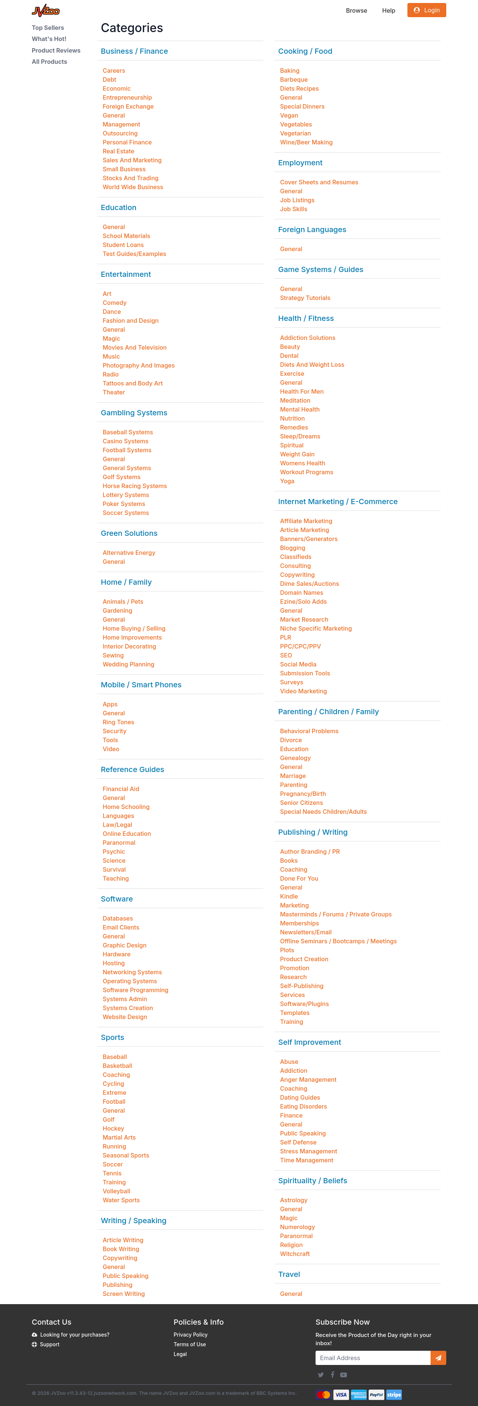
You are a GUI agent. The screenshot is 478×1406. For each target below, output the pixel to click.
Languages (118, 815)
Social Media (298, 664)
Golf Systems (122, 477)
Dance (112, 311)
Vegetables (296, 124)
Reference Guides (132, 769)
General (114, 115)
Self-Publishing (301, 986)
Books (289, 860)
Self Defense (298, 1142)
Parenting (293, 784)
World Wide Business (133, 187)
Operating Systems (130, 981)
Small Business (124, 169)
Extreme (114, 1092)
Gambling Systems (134, 412)
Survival (114, 869)
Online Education (127, 833)
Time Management (306, 1160)
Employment (300, 162)
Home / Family (126, 582)
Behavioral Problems (309, 731)
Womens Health (302, 463)
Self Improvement (309, 1042)
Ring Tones (118, 722)
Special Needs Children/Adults (323, 811)
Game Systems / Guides (320, 269)
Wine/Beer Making (306, 142)
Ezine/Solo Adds (303, 601)
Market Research (304, 619)
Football (114, 1101)
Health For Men (302, 391)
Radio (111, 374)
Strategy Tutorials (305, 297)
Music (111, 356)
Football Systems (127, 450)
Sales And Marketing (132, 160)
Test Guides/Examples (134, 253)
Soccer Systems (126, 512)
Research (293, 977)
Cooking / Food (305, 51)
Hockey (113, 1128)
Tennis (112, 1173)
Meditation (295, 400)
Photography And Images (139, 365)
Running (114, 1146)
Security (115, 731)
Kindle (289, 896)
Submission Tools (305, 673)
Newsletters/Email (306, 932)
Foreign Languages (312, 229)
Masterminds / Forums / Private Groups (336, 914)
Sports (112, 1037)
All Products (49, 61)
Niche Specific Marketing (316, 628)
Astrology (294, 1200)
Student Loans (123, 245)
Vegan (289, 115)
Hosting (114, 963)
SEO (286, 655)
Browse (356, 10)
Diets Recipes (299, 88)
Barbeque (294, 79)
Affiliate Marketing (306, 521)
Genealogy (295, 758)
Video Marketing (303, 691)
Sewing (113, 655)
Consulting (295, 565)
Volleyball (116, 1191)
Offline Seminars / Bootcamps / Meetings (338, 941)
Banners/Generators (309, 539)
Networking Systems (132, 972)
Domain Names (301, 592)
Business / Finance (134, 51)
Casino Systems (126, 441)
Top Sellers (48, 27)
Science (114, 860)
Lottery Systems (126, 495)
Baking (289, 70)
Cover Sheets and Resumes (319, 182)
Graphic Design (124, 945)
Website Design (125, 1017)
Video (111, 749)
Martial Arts (119, 1137)
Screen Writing (124, 1293)
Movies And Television (135, 347)
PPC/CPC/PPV (300, 646)
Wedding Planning (128, 664)
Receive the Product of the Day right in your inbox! (374, 1339)
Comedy (115, 302)
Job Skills (293, 209)
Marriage (293, 775)
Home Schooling (126, 806)
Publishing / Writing (313, 832)
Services (292, 995)
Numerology (297, 1227)
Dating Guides (300, 1097)
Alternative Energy (129, 552)
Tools (110, 740)
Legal (180, 1354)
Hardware (116, 954)
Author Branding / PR (310, 851)
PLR (285, 637)
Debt (109, 79)
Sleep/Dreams (300, 436)
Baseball (115, 1056)
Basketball (117, 1065)
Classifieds (295, 556)
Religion (291, 1245)
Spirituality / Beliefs (312, 1180)
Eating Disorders (303, 1106)
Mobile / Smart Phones (141, 684)
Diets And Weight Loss (312, 364)
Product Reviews (56, 50)
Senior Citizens (301, 802)
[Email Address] (373, 1358)
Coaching (116, 1074)
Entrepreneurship (127, 97)
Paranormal (119, 842)
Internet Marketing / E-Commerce (338, 501)
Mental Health (300, 409)
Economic (117, 88)
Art (107, 293)
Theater (114, 392)
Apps (110, 704)
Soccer (113, 1164)
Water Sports (121, 1200)
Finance (291, 1115)
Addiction (293, 1070)
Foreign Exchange (128, 106)
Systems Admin (125, 999)
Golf (109, 1119)
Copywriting (120, 1258)
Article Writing (123, 1240)
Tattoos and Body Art (133, 383)
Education (119, 207)
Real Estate (118, 151)
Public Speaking (126, 1276)
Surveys (291, 682)
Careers (114, 70)
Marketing (294, 905)
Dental (289, 355)
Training (114, 1182)
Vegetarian (295, 133)
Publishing (118, 1284)
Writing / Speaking (134, 1220)
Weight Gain (297, 454)
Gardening (117, 610)
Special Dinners (302, 106)
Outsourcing (120, 133)
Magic (111, 338)
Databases (118, 918)
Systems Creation (128, 1008)
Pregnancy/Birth (303, 793)
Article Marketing (304, 530)
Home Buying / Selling (134, 628)
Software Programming (135, 990)
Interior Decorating (129, 646)
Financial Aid (121, 789)
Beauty (290, 346)
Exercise (292, 373)
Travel (289, 1274)
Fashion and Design (131, 320)
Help (388, 10)
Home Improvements (132, 637)
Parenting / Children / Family (328, 711)
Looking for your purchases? (74, 1335)
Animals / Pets (123, 601)
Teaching (116, 878)
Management (121, 124)
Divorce (291, 740)
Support (49, 1344)
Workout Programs (306, 472)
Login (427, 10)
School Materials (126, 236)
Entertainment (126, 274)
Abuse (289, 1061)
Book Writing (121, 1249)
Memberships (299, 923)
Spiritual (292, 445)
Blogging (292, 548)
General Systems (127, 468)
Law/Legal (117, 824)
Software (117, 898)
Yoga (287, 481)
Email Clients (121, 927)
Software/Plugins (304, 1003)
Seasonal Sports (126, 1155)
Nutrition (292, 418)
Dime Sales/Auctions (309, 583)
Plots (287, 950)
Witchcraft (295, 1253)
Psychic (114, 851)
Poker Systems (124, 503)
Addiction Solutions (307, 337)
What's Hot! (49, 39)
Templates (295, 1012)
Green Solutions (129, 533)
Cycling (113, 1083)
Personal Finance (127, 142)
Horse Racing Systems (135, 486)
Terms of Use (190, 1344)
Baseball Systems (128, 432)
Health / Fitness (306, 318)
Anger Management (308, 1079)
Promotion (294, 968)
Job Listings (297, 200)
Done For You (299, 878)
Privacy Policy (191, 1335)
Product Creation (304, 959)
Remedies (294, 427)
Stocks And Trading (131, 178)
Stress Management (308, 1151)
